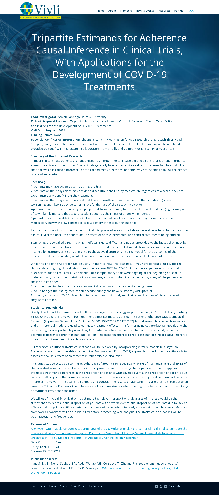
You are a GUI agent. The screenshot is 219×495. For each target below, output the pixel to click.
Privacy (63, 485)
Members (126, 10)
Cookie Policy (77, 485)
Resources (164, 10)
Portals (178, 10)
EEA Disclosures (96, 485)
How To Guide (38, 485)
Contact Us (174, 485)
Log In (193, 11)
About (112, 10)
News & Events (145, 10)
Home (100, 10)
